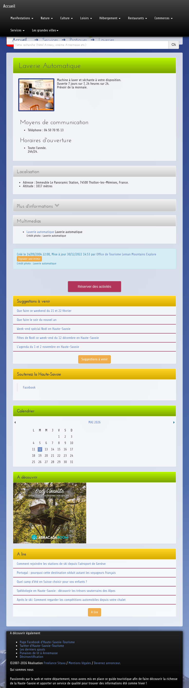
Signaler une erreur (29, 258)
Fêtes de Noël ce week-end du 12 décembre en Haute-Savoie (58, 338)
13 (46, 449)
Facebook (29, 387)
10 (71, 443)
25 (33, 462)
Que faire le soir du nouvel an (37, 320)
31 (71, 462)
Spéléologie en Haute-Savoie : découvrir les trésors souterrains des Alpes (66, 591)
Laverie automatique (40, 232)
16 (65, 449)
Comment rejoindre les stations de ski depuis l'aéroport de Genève (61, 564)
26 (39, 462)
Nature (47, 18)
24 (71, 455)
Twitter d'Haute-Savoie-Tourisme (42, 646)
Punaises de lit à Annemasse (39, 653)
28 (52, 462)
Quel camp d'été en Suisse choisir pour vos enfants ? (52, 582)
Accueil (19, 40)
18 (33, 455)
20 (46, 455)
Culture (66, 18)
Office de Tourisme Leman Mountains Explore (126, 254)
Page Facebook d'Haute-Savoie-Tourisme (47, 642)
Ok (173, 45)
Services (17, 30)
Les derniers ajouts (32, 649)
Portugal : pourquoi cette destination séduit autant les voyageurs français (66, 573)
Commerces (163, 18)
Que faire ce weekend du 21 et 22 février (44, 311)
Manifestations (21, 18)
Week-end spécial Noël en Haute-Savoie (43, 329)
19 (39, 455)
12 (39, 449)
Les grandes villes (45, 30)
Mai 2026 (94, 422)
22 (58, 455)
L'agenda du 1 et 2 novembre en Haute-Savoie (48, 347)
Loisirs (86, 18)
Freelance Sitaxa (55, 663)
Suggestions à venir (94, 359)
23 (65, 455)
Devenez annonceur (107, 663)
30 (65, 462)
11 (33, 449)
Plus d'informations (38, 206)
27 (46, 462)
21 (52, 455)
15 (58, 449)
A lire (94, 612)
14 (52, 449)
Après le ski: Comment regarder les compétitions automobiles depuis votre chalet (71, 600)
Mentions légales (79, 663)
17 (71, 449)
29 (58, 462)
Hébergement (110, 18)
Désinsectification (31, 657)
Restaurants (137, 18)
